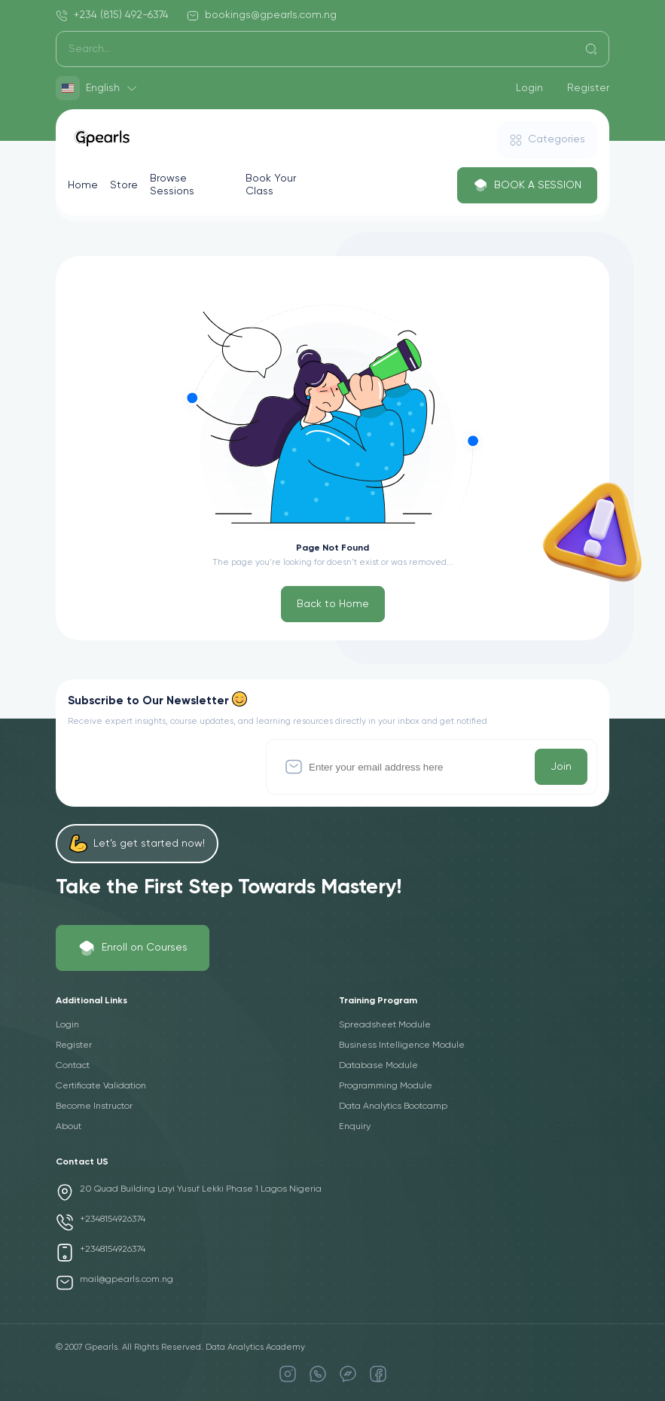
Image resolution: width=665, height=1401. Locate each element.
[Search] (332, 49)
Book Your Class (271, 185)
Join (561, 767)
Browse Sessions (172, 185)
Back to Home (333, 604)
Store (124, 185)
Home (83, 185)
